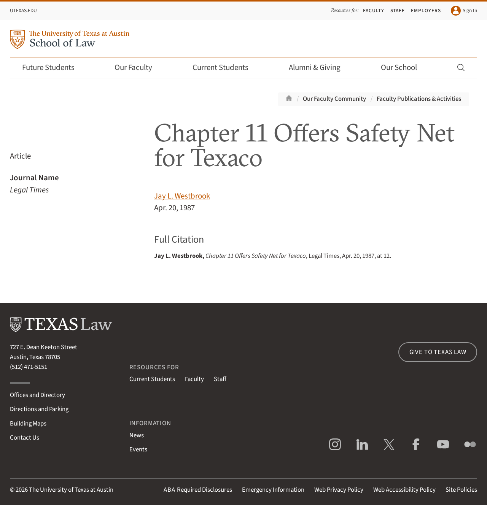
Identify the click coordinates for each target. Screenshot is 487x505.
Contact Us (24, 437)
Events (138, 449)
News (136, 435)
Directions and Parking (39, 409)
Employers (426, 10)
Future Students (53, 67)
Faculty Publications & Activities (419, 98)
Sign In (464, 11)
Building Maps (28, 423)
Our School (404, 67)
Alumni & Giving (320, 67)
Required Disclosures (198, 489)
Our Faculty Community (334, 98)
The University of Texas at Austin (71, 489)
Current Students (226, 67)
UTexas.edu (23, 10)
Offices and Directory (37, 395)
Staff (397, 10)
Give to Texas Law (437, 352)
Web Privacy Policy (338, 489)
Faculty (373, 10)
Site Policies (461, 489)
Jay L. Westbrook (182, 196)
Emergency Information (273, 489)
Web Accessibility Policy (404, 489)
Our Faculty (138, 67)
